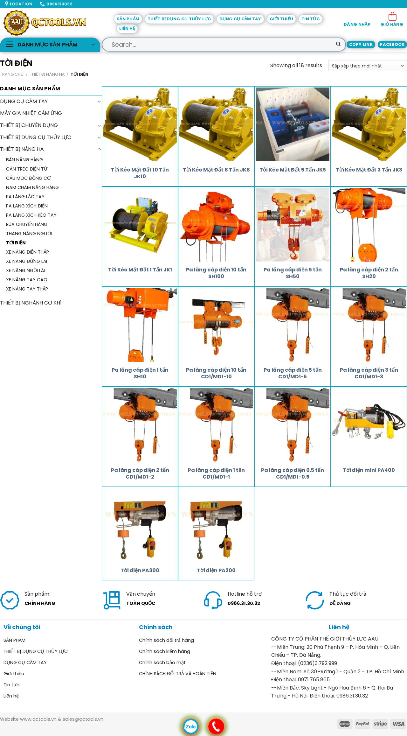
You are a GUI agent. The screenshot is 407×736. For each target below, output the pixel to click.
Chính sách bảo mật (162, 662)
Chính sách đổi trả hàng (166, 640)
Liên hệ (127, 28)
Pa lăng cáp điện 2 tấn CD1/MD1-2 (140, 473)
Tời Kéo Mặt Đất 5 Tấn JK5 (292, 170)
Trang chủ (12, 74)
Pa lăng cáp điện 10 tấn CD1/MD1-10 (216, 373)
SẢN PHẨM (128, 19)
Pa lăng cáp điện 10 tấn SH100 (216, 273)
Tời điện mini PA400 (369, 470)
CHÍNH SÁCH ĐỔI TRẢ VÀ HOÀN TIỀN (177, 673)
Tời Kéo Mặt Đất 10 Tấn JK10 (140, 173)
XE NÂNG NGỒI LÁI (25, 270)
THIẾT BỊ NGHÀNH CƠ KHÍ (31, 303)
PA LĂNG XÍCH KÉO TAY (31, 215)
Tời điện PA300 (140, 570)
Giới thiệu (281, 19)
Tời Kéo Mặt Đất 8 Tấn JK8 (216, 170)
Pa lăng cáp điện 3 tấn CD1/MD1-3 (369, 373)
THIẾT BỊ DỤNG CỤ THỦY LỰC (179, 19)
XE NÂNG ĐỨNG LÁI (26, 261)
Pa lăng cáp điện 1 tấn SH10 (140, 373)
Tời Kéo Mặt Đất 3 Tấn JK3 (369, 170)
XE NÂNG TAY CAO (26, 280)
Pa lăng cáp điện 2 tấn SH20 (369, 273)
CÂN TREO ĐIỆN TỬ (26, 169)
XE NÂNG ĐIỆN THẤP (27, 252)
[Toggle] (99, 101)
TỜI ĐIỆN (16, 243)
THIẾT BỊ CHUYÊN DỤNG (29, 125)
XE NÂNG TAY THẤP (27, 289)
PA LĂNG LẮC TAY (25, 196)
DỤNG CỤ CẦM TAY (240, 19)
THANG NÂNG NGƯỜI (29, 233)
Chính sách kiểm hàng (164, 651)
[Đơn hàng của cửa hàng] (367, 65)
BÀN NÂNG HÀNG (24, 160)
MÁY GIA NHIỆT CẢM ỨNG (31, 113)
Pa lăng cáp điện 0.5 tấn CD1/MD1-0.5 (292, 473)
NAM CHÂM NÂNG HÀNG (32, 187)
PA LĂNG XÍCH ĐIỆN (27, 206)
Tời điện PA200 (216, 570)
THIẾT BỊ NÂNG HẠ (47, 74)
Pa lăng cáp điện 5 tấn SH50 (293, 273)
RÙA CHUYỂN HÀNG (26, 224)
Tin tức (310, 19)
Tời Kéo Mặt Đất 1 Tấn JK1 (140, 270)
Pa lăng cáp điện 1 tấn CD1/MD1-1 (216, 473)
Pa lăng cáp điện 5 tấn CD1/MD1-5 (293, 373)
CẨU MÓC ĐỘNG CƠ (28, 178)
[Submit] (338, 44)
